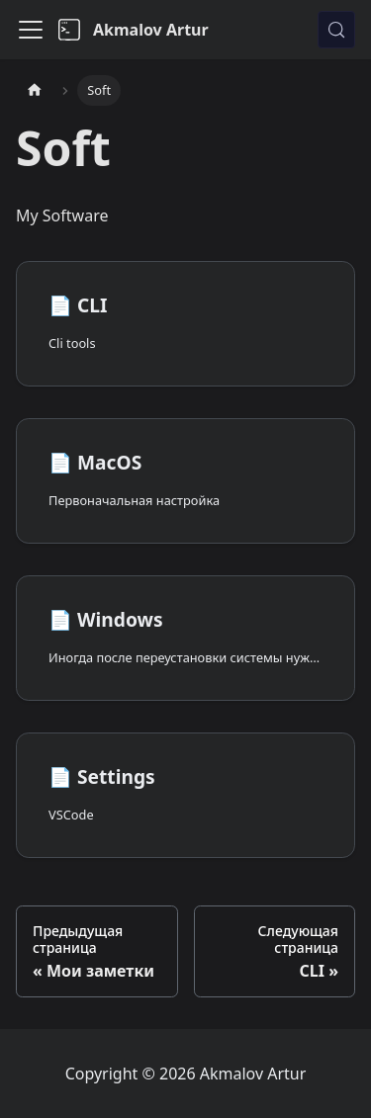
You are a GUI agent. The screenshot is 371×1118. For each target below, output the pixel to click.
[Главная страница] (34, 90)
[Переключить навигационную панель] (31, 29)
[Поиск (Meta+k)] (336, 29)
